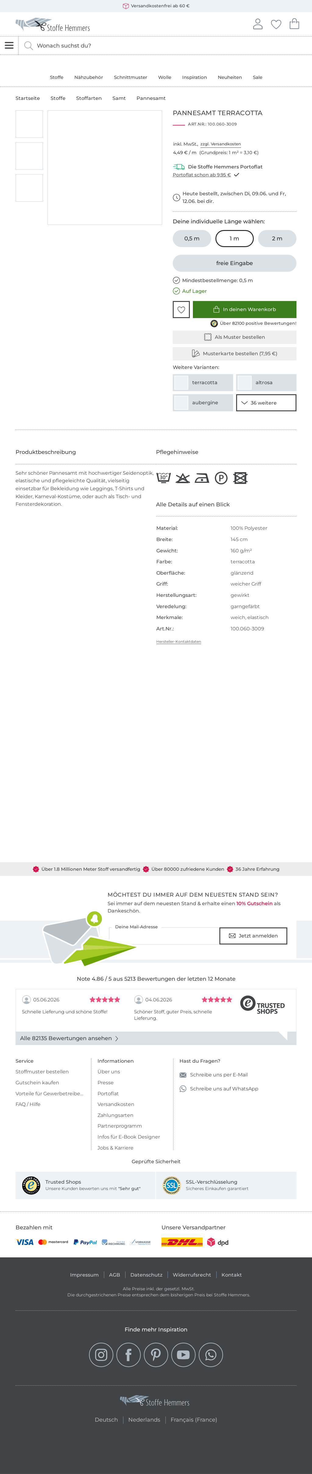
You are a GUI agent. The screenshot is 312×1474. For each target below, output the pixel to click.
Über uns (109, 1072)
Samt (119, 98)
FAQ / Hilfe (28, 1104)
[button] (181, 309)
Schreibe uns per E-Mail (213, 1075)
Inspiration (194, 77)
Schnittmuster (130, 77)
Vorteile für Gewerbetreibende (50, 1094)
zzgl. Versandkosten (220, 143)
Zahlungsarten (115, 1115)
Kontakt (232, 1275)
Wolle (164, 77)
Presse (106, 1083)
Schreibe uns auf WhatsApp (218, 1088)
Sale (257, 77)
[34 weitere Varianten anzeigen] (266, 402)
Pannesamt (151, 98)
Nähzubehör (88, 77)
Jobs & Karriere (115, 1148)
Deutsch (106, 1419)
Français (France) (193, 1419)
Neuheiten (230, 77)
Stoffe (56, 77)
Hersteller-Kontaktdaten (178, 641)
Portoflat (108, 1094)
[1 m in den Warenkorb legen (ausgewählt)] (234, 238)
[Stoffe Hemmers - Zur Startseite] (154, 1402)
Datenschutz (146, 1275)
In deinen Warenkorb (244, 309)
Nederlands (144, 1419)
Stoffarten (89, 98)
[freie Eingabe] (234, 263)
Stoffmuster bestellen (42, 1072)
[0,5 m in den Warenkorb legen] (192, 238)
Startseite (28, 98)
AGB (114, 1275)
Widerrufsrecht (192, 1275)
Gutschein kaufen (37, 1083)
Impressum (84, 1275)
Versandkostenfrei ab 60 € (156, 6)
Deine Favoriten (276, 23)
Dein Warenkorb (294, 23)
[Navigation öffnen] (9, 45)
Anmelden (258, 23)
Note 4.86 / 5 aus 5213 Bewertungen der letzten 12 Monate (156, 979)
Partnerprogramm (120, 1126)
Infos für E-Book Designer (129, 1137)
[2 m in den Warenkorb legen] (277, 238)
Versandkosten (116, 1104)
